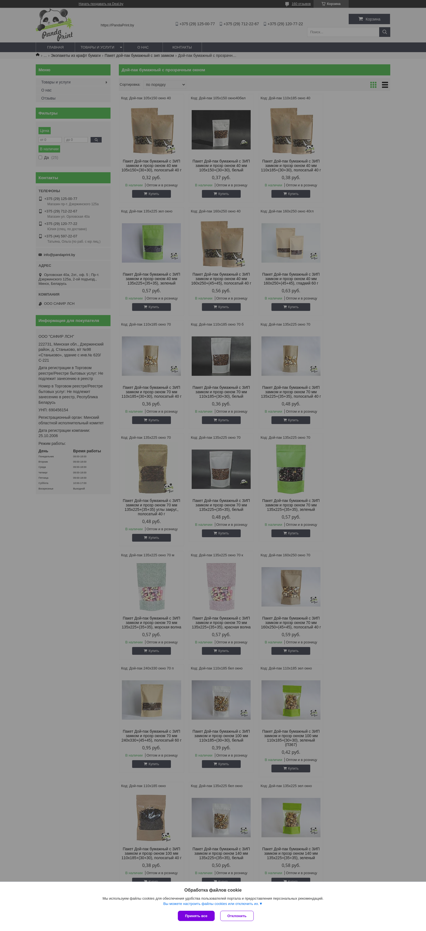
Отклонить (237, 916)
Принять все (196, 916)
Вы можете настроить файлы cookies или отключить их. (211, 904)
